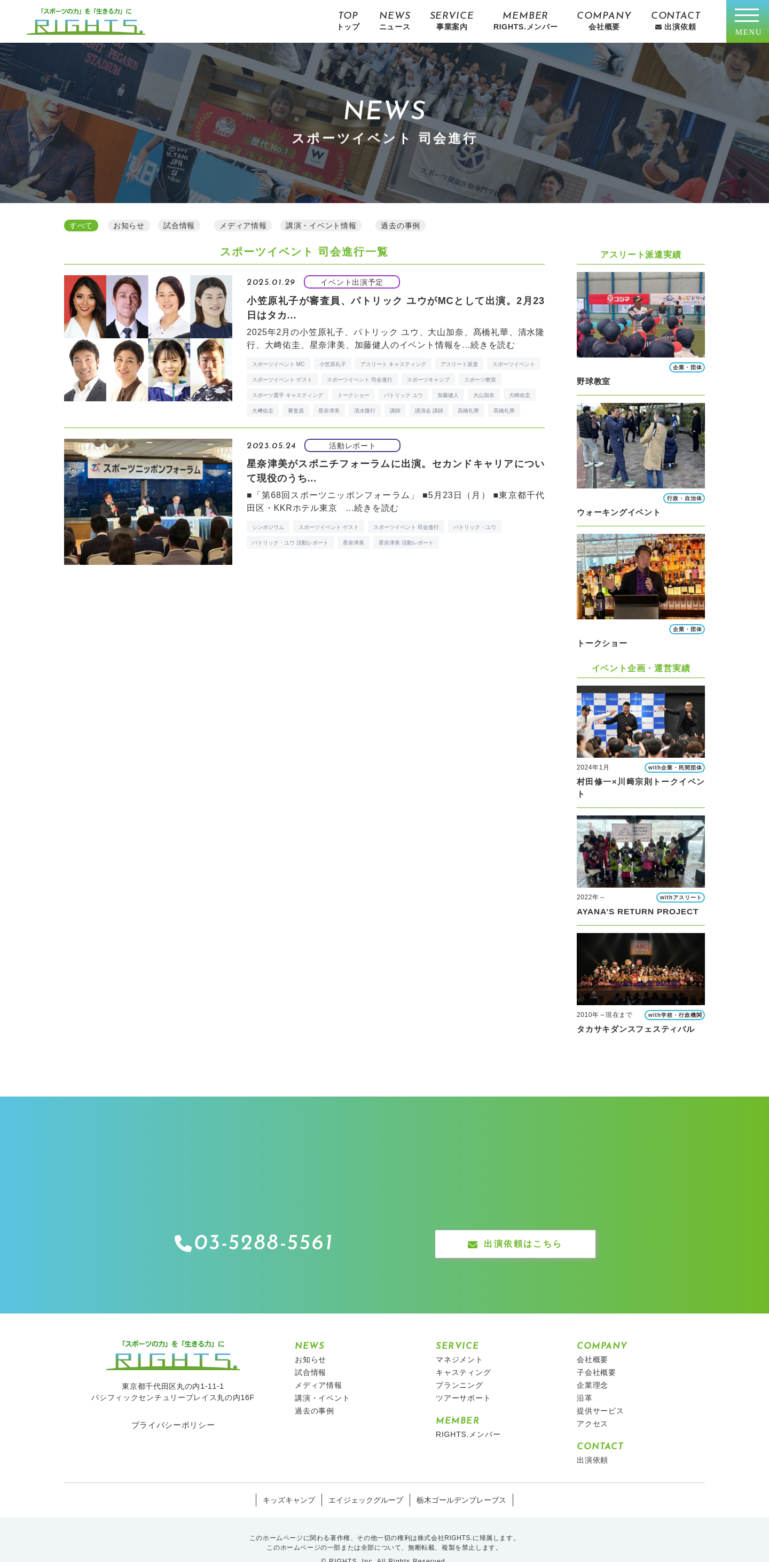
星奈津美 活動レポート (406, 547)
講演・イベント (322, 1377)
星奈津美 (329, 413)
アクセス (592, 1403)
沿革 (585, 1377)
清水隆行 (364, 413)
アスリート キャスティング (393, 366)
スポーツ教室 (480, 381)
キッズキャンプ (289, 1479)
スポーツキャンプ (428, 381)
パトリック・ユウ (474, 532)
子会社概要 (596, 1352)
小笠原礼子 (332, 366)
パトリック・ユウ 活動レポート (290, 547)
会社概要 (592, 1339)
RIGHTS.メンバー (468, 1414)
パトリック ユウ (403, 397)
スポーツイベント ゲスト (282, 381)
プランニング (459, 1365)
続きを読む (492, 346)
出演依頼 (592, 1439)
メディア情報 (318, 1365)
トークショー (354, 397)
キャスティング (463, 1352)
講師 (395, 413)
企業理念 (592, 1365)
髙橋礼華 (504, 413)
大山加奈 (484, 397)
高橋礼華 (468, 413)
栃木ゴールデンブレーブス (461, 1479)
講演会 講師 (429, 413)
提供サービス (600, 1390)
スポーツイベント (513, 366)
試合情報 (310, 1352)
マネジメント (459, 1339)
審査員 (296, 413)
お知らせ (310, 1339)
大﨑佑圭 (262, 413)
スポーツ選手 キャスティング (287, 397)
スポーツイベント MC (278, 366)
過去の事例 (314, 1390)
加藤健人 (448, 397)
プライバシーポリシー (173, 1404)
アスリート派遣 (459, 366)
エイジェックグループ (365, 1479)
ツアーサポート (463, 1377)
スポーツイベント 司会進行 (360, 381)
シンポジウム (268, 532)
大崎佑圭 (519, 397)
